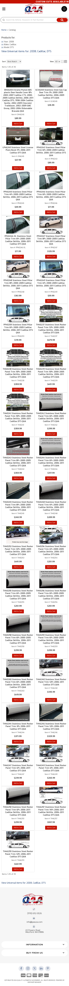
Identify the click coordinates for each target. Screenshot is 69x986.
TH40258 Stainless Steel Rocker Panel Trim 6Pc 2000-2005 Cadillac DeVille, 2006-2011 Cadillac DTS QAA (18, 639)
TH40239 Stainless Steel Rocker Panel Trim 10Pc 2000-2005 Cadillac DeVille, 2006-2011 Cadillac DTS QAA (51, 373)
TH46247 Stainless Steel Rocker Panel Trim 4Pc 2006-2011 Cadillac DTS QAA (18, 768)
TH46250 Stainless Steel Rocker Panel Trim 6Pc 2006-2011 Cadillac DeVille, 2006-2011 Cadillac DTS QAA (18, 811)
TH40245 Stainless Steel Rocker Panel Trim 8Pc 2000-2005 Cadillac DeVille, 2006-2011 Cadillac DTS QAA (18, 506)
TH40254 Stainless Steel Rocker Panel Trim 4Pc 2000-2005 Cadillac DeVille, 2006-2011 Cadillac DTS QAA (51, 550)
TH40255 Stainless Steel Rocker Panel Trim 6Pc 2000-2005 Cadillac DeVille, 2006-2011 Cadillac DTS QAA (18, 594)
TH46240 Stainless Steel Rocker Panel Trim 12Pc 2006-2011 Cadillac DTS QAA (51, 682)
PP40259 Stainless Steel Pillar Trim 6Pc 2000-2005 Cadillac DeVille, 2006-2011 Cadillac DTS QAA (18, 328)
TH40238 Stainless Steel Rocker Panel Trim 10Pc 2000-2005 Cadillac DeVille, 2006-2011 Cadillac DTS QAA (18, 373)
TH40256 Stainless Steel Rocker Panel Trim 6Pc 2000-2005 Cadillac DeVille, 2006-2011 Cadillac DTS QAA (51, 594)
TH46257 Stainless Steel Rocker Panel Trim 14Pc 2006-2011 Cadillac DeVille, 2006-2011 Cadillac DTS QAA (51, 811)
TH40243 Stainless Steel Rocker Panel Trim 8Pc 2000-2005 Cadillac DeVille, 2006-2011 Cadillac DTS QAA (18, 461)
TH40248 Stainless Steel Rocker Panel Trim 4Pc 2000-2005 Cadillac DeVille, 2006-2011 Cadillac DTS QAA (51, 506)
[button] (34, 944)
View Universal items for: (23, 882)
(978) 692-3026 (34, 913)
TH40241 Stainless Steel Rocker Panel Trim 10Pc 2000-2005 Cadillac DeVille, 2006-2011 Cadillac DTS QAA (18, 417)
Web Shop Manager (34, 982)
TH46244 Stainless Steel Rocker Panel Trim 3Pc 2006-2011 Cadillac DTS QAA (18, 726)
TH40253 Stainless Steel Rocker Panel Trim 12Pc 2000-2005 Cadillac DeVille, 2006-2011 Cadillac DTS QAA (18, 550)
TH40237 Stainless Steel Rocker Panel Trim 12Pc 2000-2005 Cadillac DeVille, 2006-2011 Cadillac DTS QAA (51, 328)
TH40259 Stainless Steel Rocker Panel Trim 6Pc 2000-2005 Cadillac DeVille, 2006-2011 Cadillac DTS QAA (51, 639)
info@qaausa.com (34, 922)
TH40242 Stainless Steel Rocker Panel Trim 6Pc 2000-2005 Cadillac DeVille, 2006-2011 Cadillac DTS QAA (51, 417)
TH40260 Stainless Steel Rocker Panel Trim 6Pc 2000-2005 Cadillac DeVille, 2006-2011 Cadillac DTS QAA (18, 683)
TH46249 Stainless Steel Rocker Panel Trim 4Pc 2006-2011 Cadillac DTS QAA (51, 768)
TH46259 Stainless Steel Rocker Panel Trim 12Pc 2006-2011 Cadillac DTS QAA (18, 854)
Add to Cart (18, 345)
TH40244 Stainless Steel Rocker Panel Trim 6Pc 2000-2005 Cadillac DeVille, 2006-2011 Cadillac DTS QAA (51, 461)
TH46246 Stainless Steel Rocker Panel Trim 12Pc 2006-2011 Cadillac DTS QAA (51, 726)
